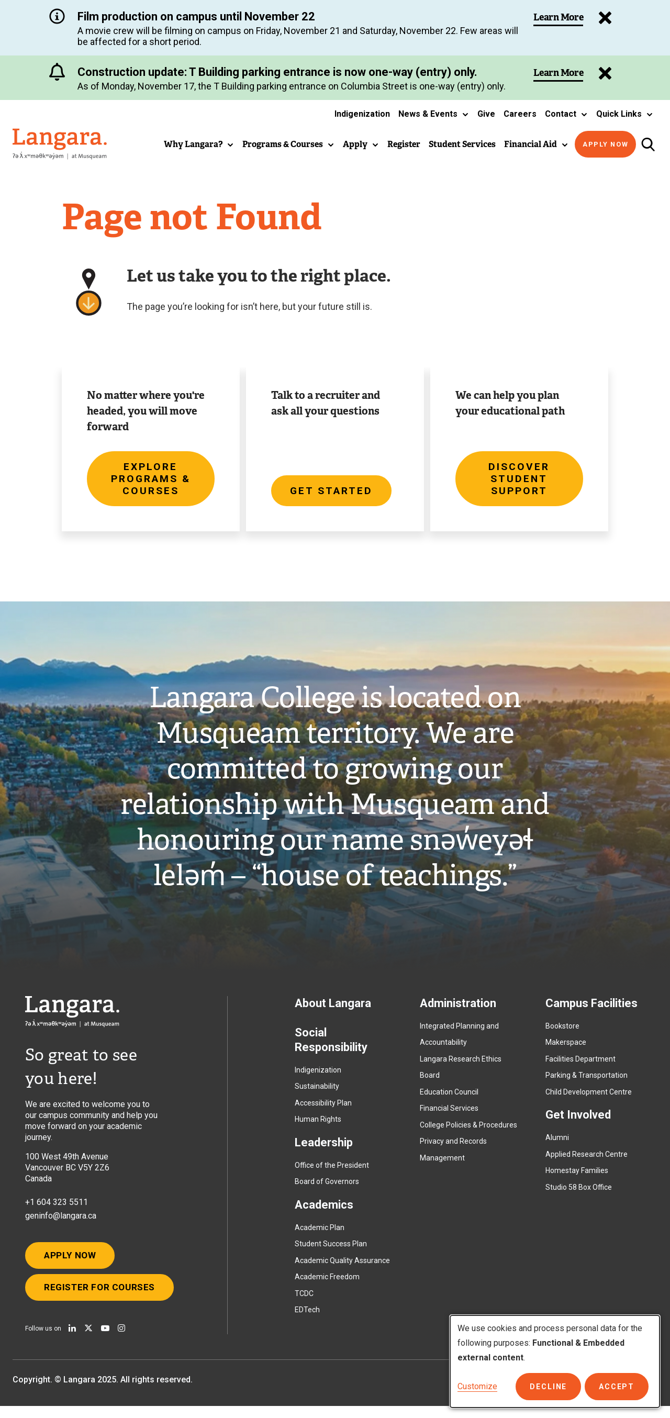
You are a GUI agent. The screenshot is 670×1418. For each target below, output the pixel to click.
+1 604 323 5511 (56, 1208)
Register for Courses (103, 1297)
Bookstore (562, 1032)
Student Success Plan (331, 1250)
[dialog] (555, 1361)
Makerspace (565, 1048)
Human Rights (318, 1125)
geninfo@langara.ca (60, 1221)
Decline (552, 1386)
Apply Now (606, 144)
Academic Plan (319, 1233)
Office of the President (332, 1171)
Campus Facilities (591, 1008)
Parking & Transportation (586, 1081)
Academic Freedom (327, 1283)
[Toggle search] (647, 144)
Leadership (324, 1148)
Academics (324, 1210)
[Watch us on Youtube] (105, 1340)
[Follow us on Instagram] (121, 1340)
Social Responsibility (331, 1045)
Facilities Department (580, 1064)
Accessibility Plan (323, 1108)
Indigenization (318, 1075)
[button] (433, 114)
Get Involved (578, 1120)
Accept (617, 1386)
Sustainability (317, 1092)
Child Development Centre (588, 1097)
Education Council (449, 1097)
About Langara (333, 1008)
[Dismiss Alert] (603, 73)
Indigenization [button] (362, 114)
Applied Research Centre (586, 1160)
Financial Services (449, 1114)
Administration (458, 1008)
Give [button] (486, 114)
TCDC (304, 1299)
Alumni (557, 1144)
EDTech (307, 1316)
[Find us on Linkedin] (72, 1340)
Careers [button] (520, 114)
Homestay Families (576, 1177)
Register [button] (403, 144)
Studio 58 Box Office (578, 1193)
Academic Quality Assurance (342, 1266)
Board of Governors (327, 1187)
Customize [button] (477, 1386)
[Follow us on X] (88, 1340)
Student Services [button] (462, 144)
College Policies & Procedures (468, 1130)
